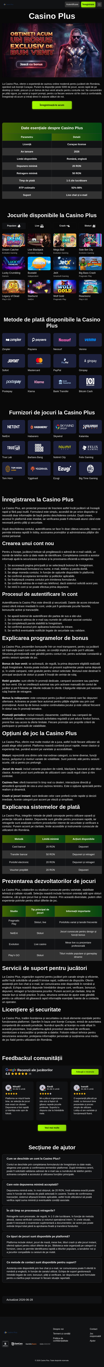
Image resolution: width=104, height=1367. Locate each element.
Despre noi (58, 1329)
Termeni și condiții (61, 1333)
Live (39, 226)
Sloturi (90, 226)
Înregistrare (88, 4)
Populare (14, 226)
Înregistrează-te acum (51, 105)
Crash (64, 226)
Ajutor (92, 1341)
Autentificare (72, 4)
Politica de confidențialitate (60, 1339)
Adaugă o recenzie (85, 1072)
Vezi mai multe (52, 1128)
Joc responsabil (95, 1334)
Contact (93, 1329)
